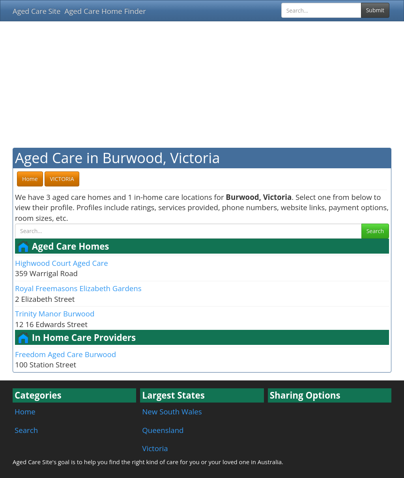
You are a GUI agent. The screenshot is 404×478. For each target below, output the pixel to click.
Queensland (162, 430)
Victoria (155, 448)
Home (25, 411)
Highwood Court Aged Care (61, 263)
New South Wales (172, 411)
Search (375, 231)
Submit (375, 10)
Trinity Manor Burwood (54, 313)
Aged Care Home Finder (105, 11)
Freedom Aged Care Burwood (65, 354)
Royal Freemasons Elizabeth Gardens (78, 288)
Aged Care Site (36, 11)
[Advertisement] (202, 84)
